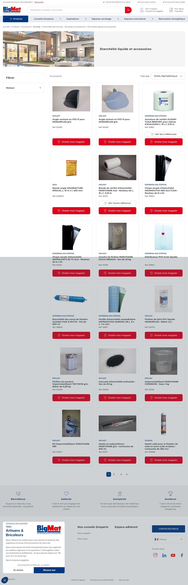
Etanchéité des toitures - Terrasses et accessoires (63, 27)
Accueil (6, 27)
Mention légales (78, 580)
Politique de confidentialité (102, 580)
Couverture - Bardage (30, 27)
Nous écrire (39, 2)
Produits (15, 27)
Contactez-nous (168, 528)
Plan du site (124, 580)
